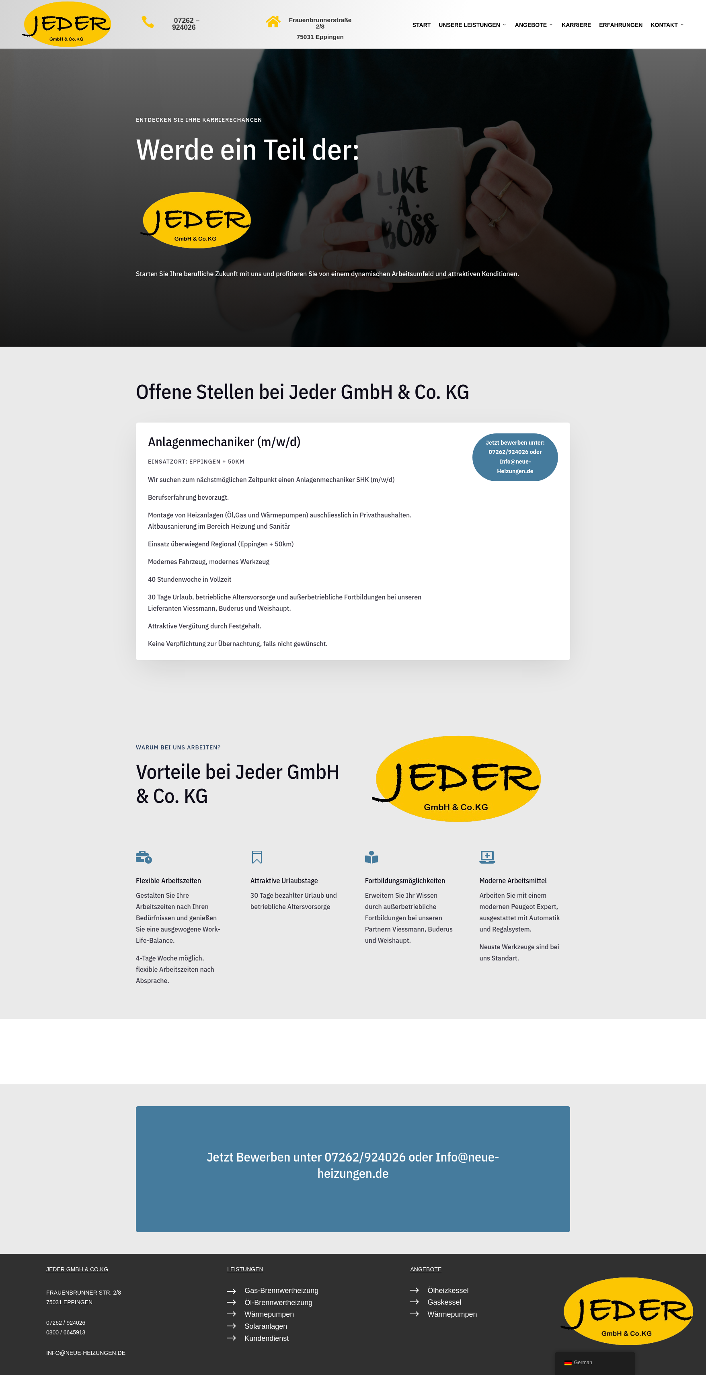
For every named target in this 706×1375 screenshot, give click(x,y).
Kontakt (667, 25)
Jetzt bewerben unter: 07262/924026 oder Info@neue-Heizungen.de (515, 457)
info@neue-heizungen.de (85, 1353)
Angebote (534, 25)
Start (422, 25)
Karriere (576, 25)
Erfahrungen (620, 25)
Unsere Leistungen (473, 25)
